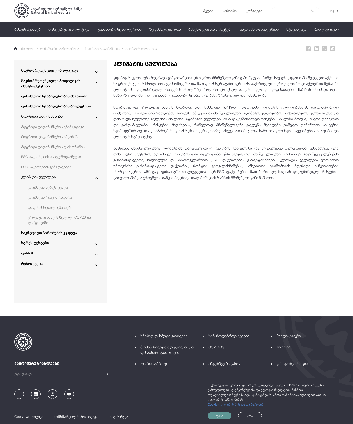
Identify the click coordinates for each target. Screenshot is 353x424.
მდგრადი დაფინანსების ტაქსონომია (53, 147)
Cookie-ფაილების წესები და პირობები (236, 404)
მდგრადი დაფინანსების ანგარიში (50, 137)
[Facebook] (308, 48)
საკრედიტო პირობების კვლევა (49, 233)
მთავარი (24, 48)
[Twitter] (324, 48)
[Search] (292, 10)
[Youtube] (69, 394)
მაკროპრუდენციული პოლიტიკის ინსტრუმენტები (50, 83)
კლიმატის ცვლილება (141, 48)
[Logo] (48, 10)
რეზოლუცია (32, 263)
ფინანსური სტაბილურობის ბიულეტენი (56, 106)
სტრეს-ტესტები (35, 242)
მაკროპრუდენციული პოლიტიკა (49, 70)
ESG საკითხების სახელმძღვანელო (51, 157)
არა (250, 416)
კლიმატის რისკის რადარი (50, 197)
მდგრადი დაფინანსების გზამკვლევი (52, 127)
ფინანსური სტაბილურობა (59, 48)
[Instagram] (52, 394)
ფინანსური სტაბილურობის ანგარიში (54, 96)
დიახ (219, 416)
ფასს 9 (27, 253)
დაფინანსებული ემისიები (50, 207)
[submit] (313, 10)
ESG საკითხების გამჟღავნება (46, 167)
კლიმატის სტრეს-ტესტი (48, 187)
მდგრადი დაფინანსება (102, 48)
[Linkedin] (316, 48)
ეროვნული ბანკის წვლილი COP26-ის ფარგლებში (59, 220)
